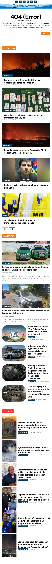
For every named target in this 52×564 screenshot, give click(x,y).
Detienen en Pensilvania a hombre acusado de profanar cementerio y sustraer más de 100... (32, 426)
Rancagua (31, 381)
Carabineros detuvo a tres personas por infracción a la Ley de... (23, 116)
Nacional (7, 145)
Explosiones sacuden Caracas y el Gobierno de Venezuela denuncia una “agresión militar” (33, 544)
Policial (6, 263)
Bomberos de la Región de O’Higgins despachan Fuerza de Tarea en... (22, 81)
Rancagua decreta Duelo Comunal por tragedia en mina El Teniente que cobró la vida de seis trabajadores (38, 372)
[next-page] (12, 229)
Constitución (9, 110)
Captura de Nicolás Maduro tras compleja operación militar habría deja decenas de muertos (33, 497)
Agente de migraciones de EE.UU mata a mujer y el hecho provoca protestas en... (33, 450)
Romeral (7, 306)
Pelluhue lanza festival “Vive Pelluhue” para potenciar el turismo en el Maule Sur (38, 330)
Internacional (22, 432)
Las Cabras (7, 75)
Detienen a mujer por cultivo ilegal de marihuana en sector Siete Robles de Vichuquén (25, 268)
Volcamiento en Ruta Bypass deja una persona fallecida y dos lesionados (38, 350)
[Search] (45, 33)
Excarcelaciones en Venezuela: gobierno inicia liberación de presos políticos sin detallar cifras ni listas (33, 473)
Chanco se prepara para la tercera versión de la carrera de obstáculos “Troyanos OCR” (38, 391)
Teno (5, 215)
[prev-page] (5, 229)
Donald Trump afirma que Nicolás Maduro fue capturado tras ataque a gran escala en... (34, 521)
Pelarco (6, 180)
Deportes (31, 399)
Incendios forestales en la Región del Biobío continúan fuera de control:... (25, 151)
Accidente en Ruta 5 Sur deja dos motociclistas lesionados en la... (20, 221)
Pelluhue (31, 337)
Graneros (31, 357)
